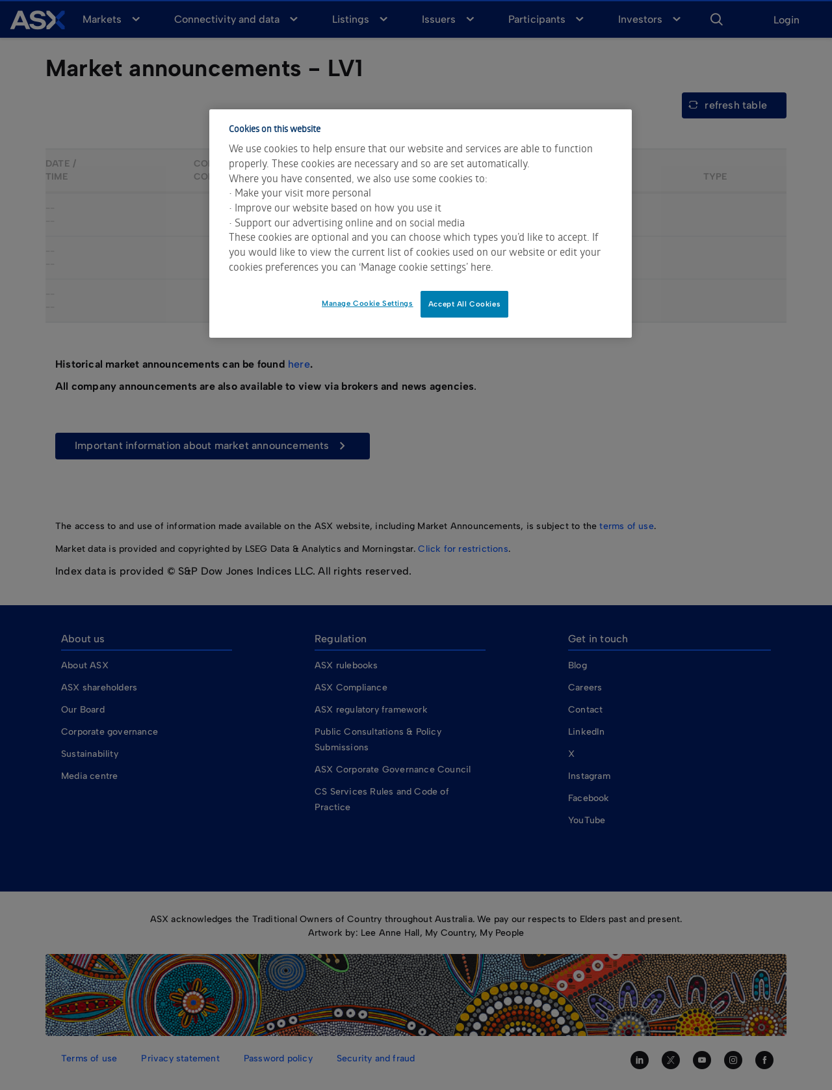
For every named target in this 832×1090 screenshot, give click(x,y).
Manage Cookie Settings (367, 303)
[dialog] (420, 223)
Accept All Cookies (464, 303)
